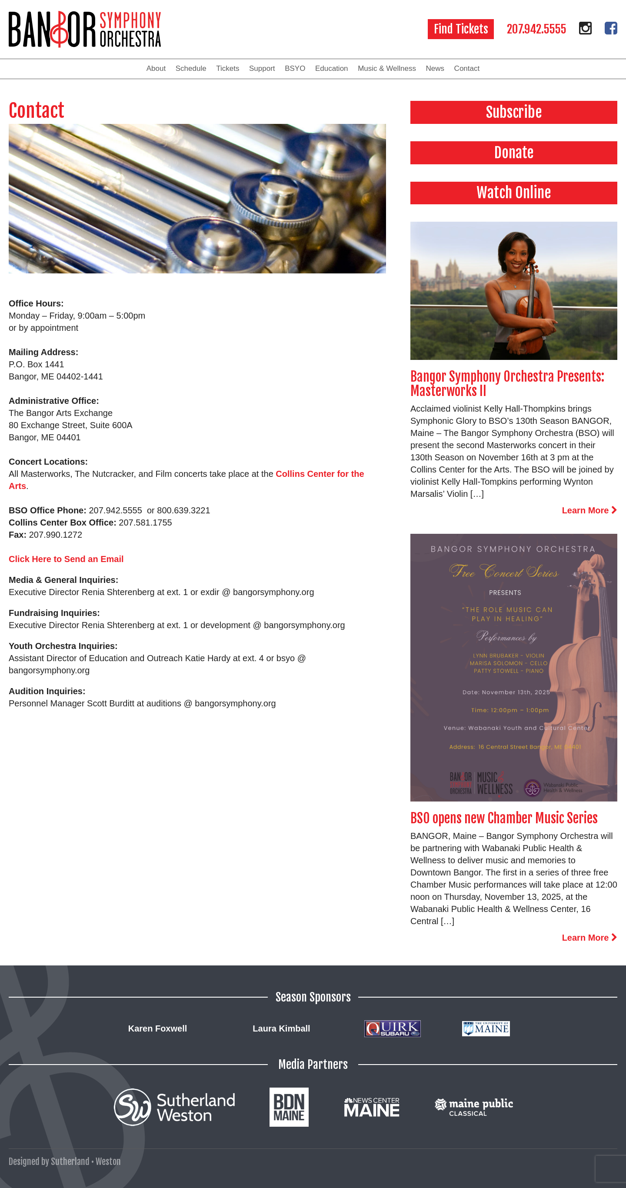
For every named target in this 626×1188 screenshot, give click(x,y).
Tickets (227, 68)
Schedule (191, 68)
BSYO (295, 68)
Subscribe (514, 112)
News (435, 68)
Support (262, 68)
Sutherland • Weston (86, 1161)
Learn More (589, 510)
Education (331, 68)
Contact (467, 68)
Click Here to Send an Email (66, 559)
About (156, 68)
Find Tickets (461, 29)
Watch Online (513, 192)
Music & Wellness (387, 68)
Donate (514, 152)
